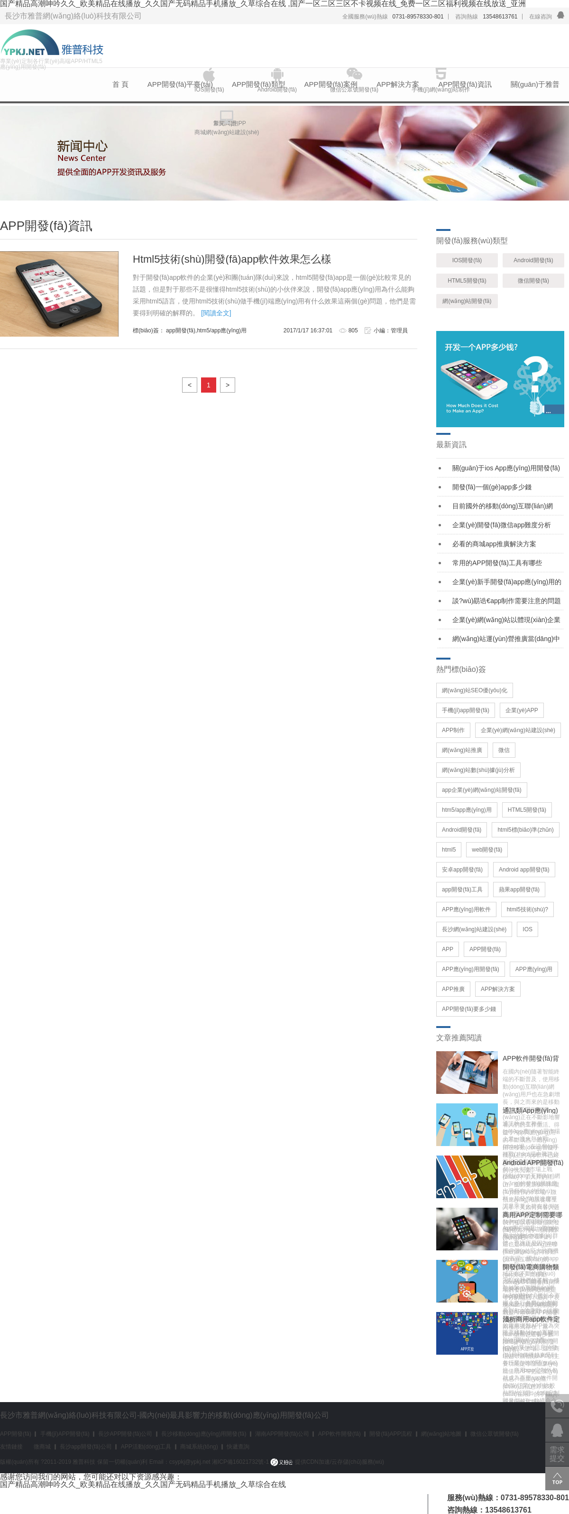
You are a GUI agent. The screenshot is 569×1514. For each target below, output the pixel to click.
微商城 (42, 1446)
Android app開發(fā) (524, 869)
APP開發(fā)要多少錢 (469, 1009)
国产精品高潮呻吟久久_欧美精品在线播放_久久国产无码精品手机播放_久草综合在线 (143, 1484)
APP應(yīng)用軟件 (466, 909)
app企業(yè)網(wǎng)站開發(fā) (482, 790)
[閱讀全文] (216, 313)
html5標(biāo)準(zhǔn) (525, 829)
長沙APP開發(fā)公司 (125, 1434)
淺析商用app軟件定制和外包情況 (531, 1319)
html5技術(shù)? (527, 909)
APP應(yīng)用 (534, 969)
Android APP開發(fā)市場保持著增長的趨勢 (533, 1162)
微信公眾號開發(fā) (494, 1434)
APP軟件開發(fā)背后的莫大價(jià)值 (531, 1058)
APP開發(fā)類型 (258, 84)
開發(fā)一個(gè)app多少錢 (492, 487)
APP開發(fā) (485, 949)
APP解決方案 (397, 84)
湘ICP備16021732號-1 (240, 1462)
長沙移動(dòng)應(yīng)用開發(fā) (203, 1434)
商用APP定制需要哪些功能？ (532, 1214)
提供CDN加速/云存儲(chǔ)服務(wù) (327, 1462)
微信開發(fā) (533, 280)
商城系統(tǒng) (199, 1446)
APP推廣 (453, 989)
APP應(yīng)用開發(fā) (470, 969)
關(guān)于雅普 (535, 84)
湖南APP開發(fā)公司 (282, 1434)
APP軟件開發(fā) (339, 1434)
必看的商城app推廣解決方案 (494, 544)
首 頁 (120, 84)
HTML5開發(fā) (467, 280)
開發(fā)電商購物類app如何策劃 (531, 1267)
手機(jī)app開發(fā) (465, 710)
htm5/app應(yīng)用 (467, 810)
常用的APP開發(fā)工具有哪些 (497, 563)
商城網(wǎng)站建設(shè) (226, 132)
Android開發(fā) (533, 260)
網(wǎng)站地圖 (441, 1434)
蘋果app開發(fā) (519, 889)
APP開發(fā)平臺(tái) (180, 84)
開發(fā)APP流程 (390, 1434)
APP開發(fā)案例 (331, 84)
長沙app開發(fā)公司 (86, 1446)
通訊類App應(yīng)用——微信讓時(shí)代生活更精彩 (532, 1110)
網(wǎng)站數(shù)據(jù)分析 (478, 770)
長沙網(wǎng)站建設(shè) (474, 929)
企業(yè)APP (521, 710)
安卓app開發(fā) (462, 869)
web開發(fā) (487, 849)
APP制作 (453, 730)
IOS (527, 929)
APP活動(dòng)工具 (146, 1446)
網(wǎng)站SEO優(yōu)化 (474, 690)
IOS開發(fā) (467, 260)
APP (447, 949)
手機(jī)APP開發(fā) (65, 1434)
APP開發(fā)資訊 (465, 84)
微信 (504, 750)
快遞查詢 (238, 1446)
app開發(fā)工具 (462, 889)
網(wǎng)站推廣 (462, 750)
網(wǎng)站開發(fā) (466, 301)
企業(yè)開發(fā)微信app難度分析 (501, 525)
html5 (449, 849)
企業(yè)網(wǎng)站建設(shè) (518, 730)
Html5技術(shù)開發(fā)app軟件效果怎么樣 (232, 259)
